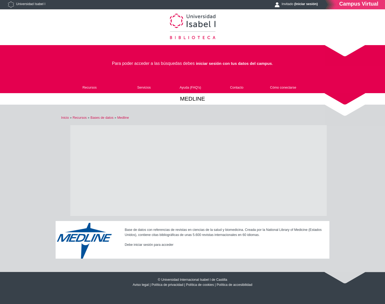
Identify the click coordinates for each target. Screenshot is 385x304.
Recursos (90, 87)
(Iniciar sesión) (306, 4)
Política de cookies (200, 285)
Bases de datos (101, 118)
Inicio (65, 118)
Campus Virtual (358, 3)
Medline (123, 118)
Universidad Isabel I (30, 4)
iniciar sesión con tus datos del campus (234, 63)
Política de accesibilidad (234, 285)
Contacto (236, 87)
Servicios (144, 87)
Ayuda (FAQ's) (190, 87)
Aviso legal (141, 285)
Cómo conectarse (283, 87)
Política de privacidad (167, 285)
